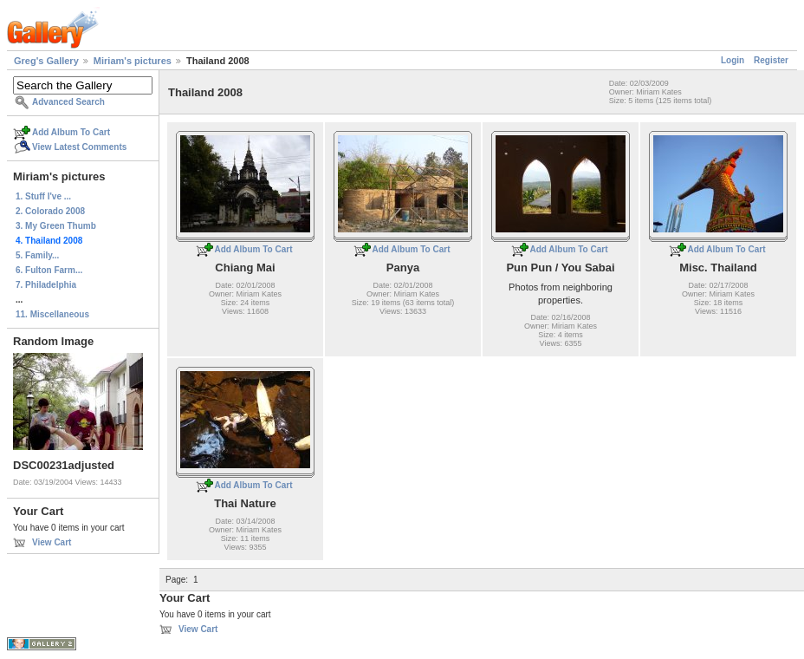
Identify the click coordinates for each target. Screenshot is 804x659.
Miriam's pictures (133, 60)
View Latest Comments (79, 147)
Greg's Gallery (46, 60)
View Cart (51, 542)
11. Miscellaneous (52, 314)
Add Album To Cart (71, 132)
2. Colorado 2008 (50, 211)
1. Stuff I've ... (43, 196)
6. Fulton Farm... (49, 270)
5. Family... (37, 255)
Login (732, 60)
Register (771, 60)
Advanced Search (68, 102)
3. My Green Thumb (56, 226)
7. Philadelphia (46, 285)
